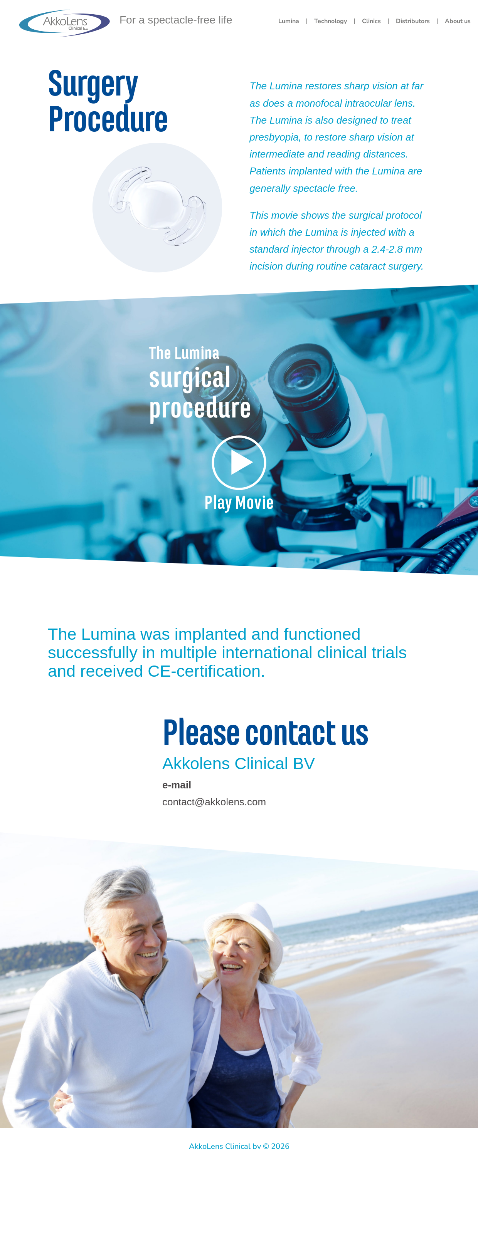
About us (458, 21)
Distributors (413, 21)
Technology (330, 21)
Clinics (371, 21)
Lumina (288, 21)
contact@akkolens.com (214, 802)
